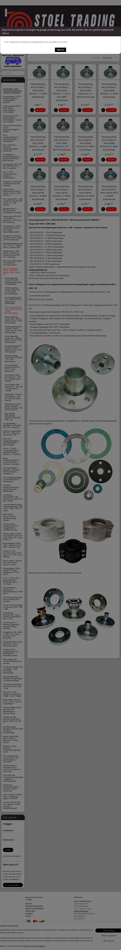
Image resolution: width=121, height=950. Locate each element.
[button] (60, 50)
